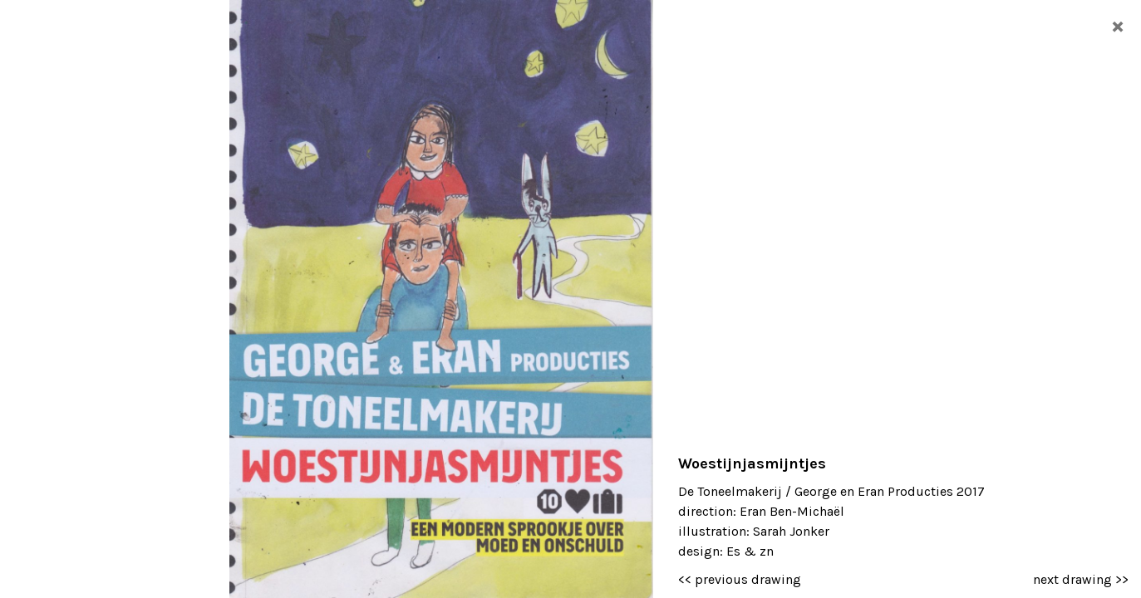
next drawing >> (1081, 579)
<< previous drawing (739, 579)
